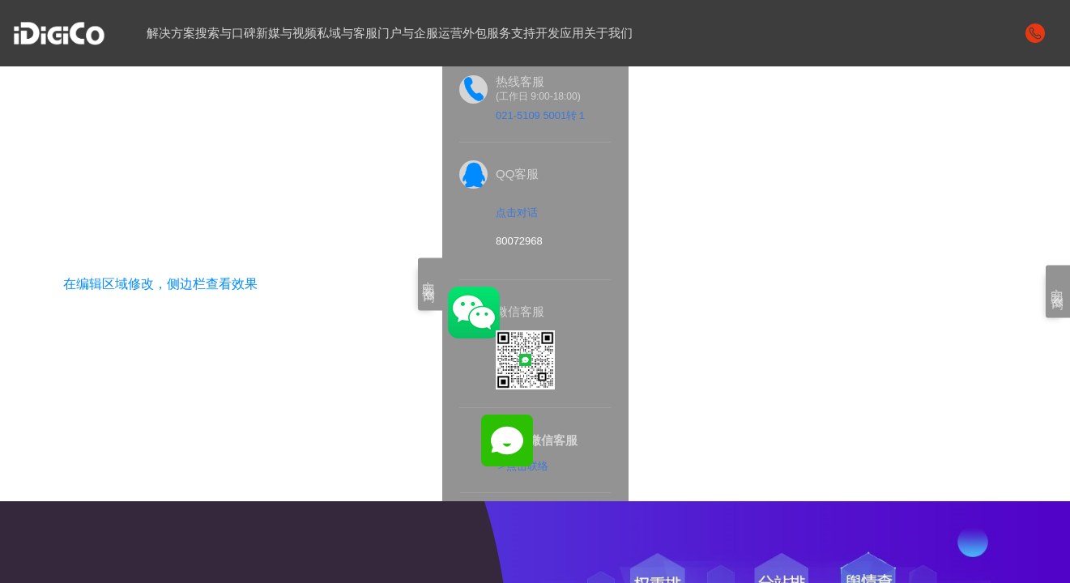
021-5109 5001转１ (541, 115)
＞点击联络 (522, 466)
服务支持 (511, 33)
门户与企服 (407, 33)
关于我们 (608, 33)
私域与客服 (347, 33)
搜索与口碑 (225, 33)
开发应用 (559, 33)
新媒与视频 (286, 33)
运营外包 (462, 33)
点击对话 (517, 212)
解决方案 (171, 33)
